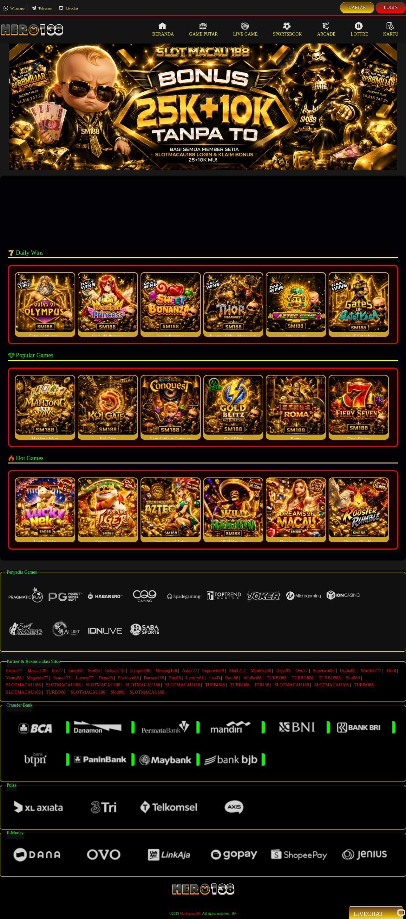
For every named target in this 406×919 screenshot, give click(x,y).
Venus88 (14, 677)
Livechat (68, 8)
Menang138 (166, 670)
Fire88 (175, 677)
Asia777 (189, 670)
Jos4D (214, 677)
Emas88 (75, 670)
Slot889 (353, 677)
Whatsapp (13, 8)
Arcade (326, 29)
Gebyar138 (115, 670)
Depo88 (106, 677)
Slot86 (94, 670)
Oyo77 (302, 670)
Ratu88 (231, 677)
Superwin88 (324, 670)
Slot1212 (237, 670)
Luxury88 (195, 677)
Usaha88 (348, 670)
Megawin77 (37, 677)
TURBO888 (302, 677)
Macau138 (36, 670)
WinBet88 (252, 677)
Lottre (359, 29)
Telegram (41, 8)
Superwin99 (213, 670)
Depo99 (283, 670)
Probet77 (14, 670)
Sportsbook (287, 29)
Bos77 (57, 670)
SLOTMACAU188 (23, 684)
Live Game (245, 29)
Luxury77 (85, 677)
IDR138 (262, 684)
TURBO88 (276, 677)
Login (391, 7)
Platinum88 (128, 677)
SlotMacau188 (190, 911)
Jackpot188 (140, 670)
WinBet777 (371, 670)
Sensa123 (61, 677)
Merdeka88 (261, 670)
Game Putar (203, 29)
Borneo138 (154, 677)
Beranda (163, 29)
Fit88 (391, 670)
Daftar (357, 7)
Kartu (390, 29)
